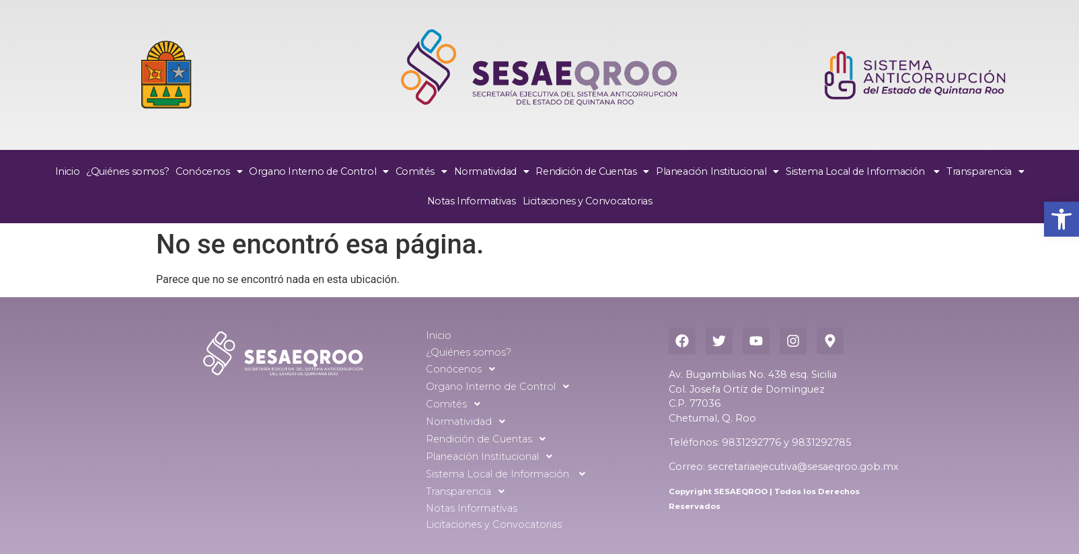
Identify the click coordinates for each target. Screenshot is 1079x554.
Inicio (67, 171)
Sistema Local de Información (863, 171)
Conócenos (209, 171)
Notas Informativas (471, 201)
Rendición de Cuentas (592, 171)
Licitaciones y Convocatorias (588, 201)
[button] (1061, 219)
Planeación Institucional (717, 171)
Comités (421, 171)
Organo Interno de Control (319, 171)
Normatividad (491, 171)
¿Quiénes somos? (127, 171)
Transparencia (985, 171)
